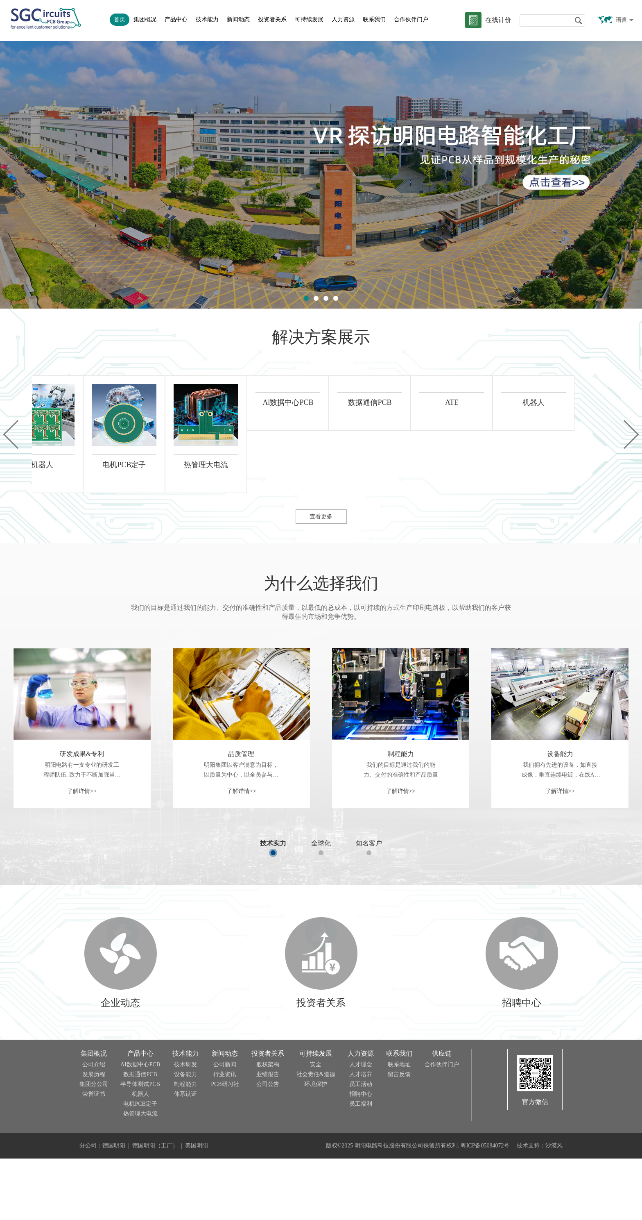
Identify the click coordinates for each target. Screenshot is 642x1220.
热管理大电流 (140, 1175)
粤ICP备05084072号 (485, 1207)
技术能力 (207, 19)
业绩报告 (267, 1136)
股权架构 (267, 1126)
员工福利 (360, 1165)
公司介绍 (93, 1126)
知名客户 (369, 904)
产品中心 (176, 19)
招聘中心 (360, 1155)
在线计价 (498, 19)
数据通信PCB (140, 1136)
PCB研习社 (225, 1146)
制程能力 (401, 815)
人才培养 (360, 1136)
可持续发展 (309, 19)
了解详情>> (82, 853)
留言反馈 (399, 1136)
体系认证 (185, 1155)
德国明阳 (113, 1207)
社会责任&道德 (315, 1136)
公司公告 (267, 1146)
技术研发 (185, 1126)
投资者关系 (272, 19)
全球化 (321, 904)
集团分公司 (93, 1146)
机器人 (140, 1155)
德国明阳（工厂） (155, 1207)
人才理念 (360, 1126)
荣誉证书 (93, 1155)
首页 (119, 19)
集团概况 (144, 19)
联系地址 (399, 1126)
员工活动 (360, 1146)
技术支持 (528, 1207)
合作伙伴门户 (411, 19)
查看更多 (321, 578)
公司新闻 (224, 1126)
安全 (315, 1126)
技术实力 (273, 904)
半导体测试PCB (140, 1146)
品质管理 (241, 815)
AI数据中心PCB (140, 1126)
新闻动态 (238, 19)
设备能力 (560, 815)
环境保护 (315, 1146)
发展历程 (93, 1136)
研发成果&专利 (82, 815)
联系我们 (374, 19)
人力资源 (343, 19)
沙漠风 (554, 1207)
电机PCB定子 (140, 1165)
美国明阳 (196, 1207)
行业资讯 (224, 1136)
